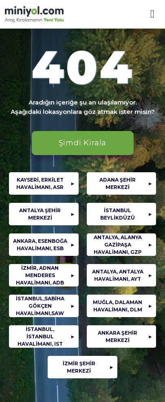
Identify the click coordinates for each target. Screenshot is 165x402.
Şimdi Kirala (83, 143)
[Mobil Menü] (152, 14)
